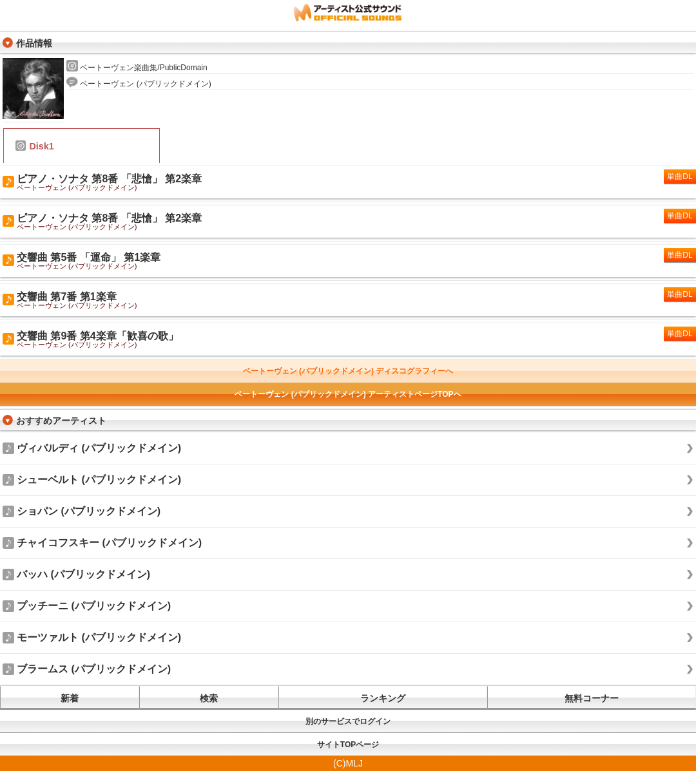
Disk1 (34, 145)
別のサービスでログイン (348, 721)
